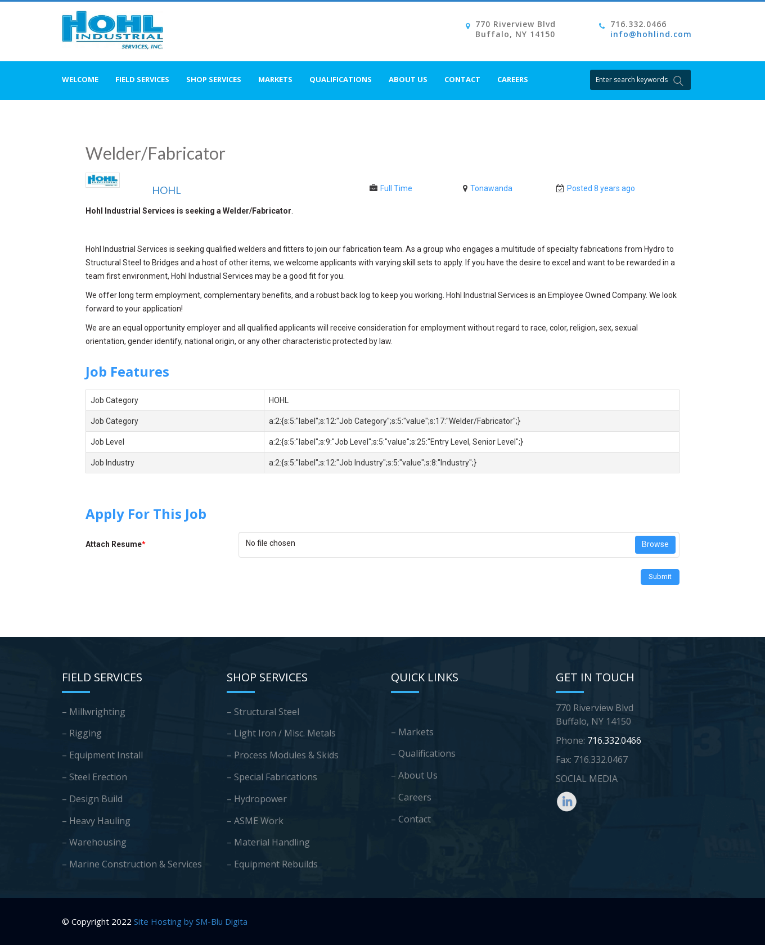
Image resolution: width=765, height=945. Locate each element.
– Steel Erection (94, 777)
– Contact (411, 819)
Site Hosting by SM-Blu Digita (191, 921)
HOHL (166, 190)
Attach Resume (116, 544)
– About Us (414, 775)
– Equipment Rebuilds (272, 864)
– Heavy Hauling (96, 821)
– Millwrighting (93, 712)
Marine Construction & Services (135, 864)
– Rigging (82, 733)
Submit (660, 576)
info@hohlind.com (651, 34)
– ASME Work (255, 821)
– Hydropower (257, 799)
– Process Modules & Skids (283, 755)
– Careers (411, 797)
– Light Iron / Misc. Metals (281, 733)
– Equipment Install (102, 755)
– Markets (412, 732)
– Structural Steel (263, 712)
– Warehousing (94, 842)
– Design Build (92, 799)
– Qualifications (423, 753)
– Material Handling (268, 842)
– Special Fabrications (272, 777)
